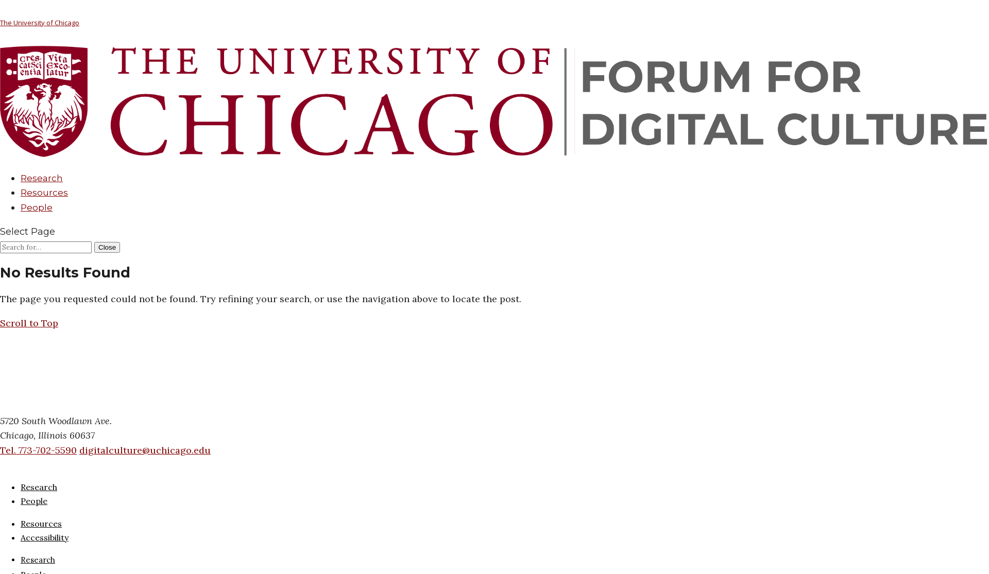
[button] (29, 323)
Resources (44, 192)
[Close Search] (107, 247)
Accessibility (45, 537)
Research (42, 178)
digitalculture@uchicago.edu (145, 450)
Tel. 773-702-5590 (38, 450)
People (37, 207)
